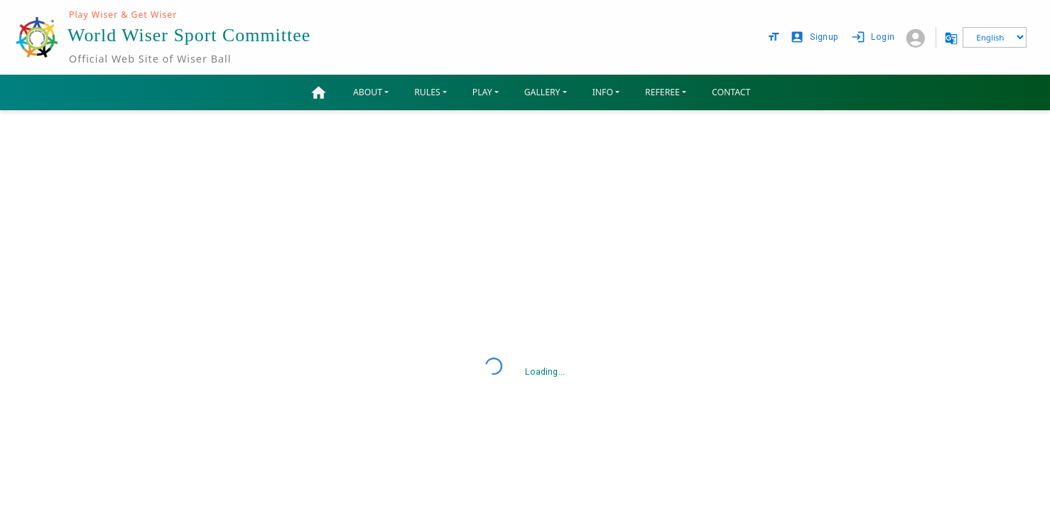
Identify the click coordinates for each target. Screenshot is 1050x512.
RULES (427, 92)
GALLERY (542, 92)
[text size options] (774, 37)
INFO (602, 92)
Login (874, 37)
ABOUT (367, 92)
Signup (815, 37)
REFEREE (662, 92)
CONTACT (731, 92)
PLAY (482, 92)
